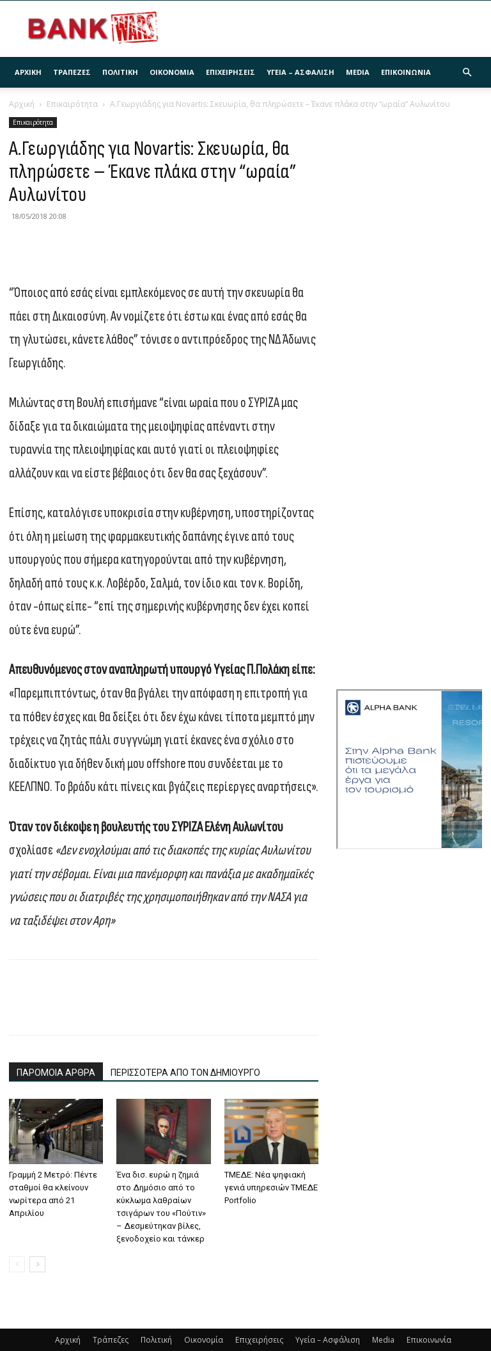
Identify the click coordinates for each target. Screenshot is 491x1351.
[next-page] (37, 1264)
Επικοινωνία (406, 72)
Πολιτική (120, 72)
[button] (466, 73)
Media (358, 72)
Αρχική (28, 72)
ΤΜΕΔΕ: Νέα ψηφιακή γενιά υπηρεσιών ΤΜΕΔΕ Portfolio (271, 1187)
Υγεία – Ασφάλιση (300, 72)
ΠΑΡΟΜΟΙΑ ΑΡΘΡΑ (56, 1072)
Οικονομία (172, 72)
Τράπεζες (72, 72)
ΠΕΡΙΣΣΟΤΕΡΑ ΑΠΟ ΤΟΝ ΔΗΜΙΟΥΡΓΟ (185, 1072)
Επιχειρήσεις (230, 72)
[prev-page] (17, 1264)
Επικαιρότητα (72, 104)
